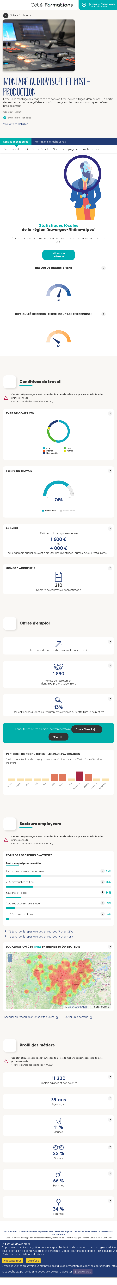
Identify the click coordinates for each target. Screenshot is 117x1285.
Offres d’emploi (40, 149)
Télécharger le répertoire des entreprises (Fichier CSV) (40, 931)
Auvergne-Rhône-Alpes (102, 4)
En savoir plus (82, 1271)
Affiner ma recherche (58, 255)
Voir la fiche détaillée (15, 124)
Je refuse (33, 1260)
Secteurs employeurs (66, 149)
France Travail (84, 729)
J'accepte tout (12, 1260)
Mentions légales (63, 1231)
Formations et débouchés (50, 141)
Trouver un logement (75, 1017)
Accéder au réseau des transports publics (29, 1017)
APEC (55, 736)
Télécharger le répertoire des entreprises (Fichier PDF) (40, 936)
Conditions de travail (16, 149)
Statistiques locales (15, 141)
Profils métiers (90, 149)
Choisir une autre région (85, 1231)
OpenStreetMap (77, 1006)
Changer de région (98, 6)
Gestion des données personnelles (36, 1231)
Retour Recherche (21, 15)
